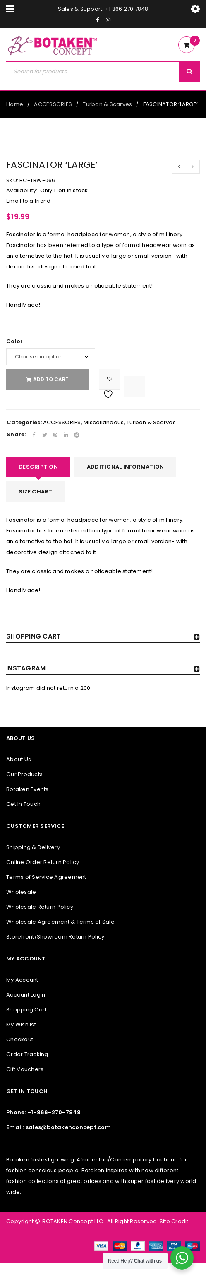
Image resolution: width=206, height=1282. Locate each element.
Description (38, 467)
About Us (18, 759)
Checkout (19, 1039)
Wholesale (21, 892)
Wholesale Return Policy (39, 907)
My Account (22, 980)
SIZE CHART (36, 492)
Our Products (24, 774)
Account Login (25, 995)
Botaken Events (27, 789)
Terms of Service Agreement (46, 877)
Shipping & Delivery (33, 847)
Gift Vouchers (24, 1069)
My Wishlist (21, 1024)
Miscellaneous (104, 422)
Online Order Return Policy (42, 862)
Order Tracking (27, 1054)
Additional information (125, 467)
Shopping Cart (26, 1010)
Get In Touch (23, 804)
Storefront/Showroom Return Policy (55, 937)
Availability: (21, 190)
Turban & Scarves (107, 104)
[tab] (38, 467)
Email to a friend (28, 200)
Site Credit (173, 1221)
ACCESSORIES (53, 104)
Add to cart (54, 379)
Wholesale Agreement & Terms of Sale (60, 922)
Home (14, 104)
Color (14, 341)
